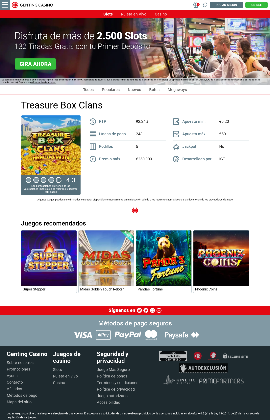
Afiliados (14, 388)
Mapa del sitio (19, 402)
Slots (108, 14)
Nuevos (134, 89)
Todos (88, 89)
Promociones (18, 369)
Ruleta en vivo (65, 376)
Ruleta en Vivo (133, 14)
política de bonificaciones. (43, 82)
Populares (111, 89)
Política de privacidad (116, 389)
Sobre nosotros (20, 362)
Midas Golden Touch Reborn (102, 289)
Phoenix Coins (206, 289)
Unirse (256, 5)
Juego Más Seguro (113, 369)
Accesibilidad (108, 402)
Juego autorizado (112, 395)
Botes (154, 89)
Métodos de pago (22, 395)
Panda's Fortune (150, 289)
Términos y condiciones (117, 382)
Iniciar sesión (226, 5)
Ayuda (12, 375)
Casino (161, 14)
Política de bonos (112, 376)
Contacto (15, 382)
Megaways (177, 89)
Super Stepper (34, 289)
